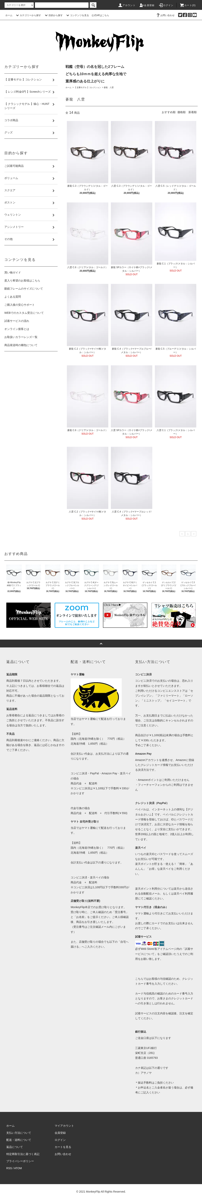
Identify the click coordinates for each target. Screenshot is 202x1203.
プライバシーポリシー (20, 1161)
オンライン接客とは (16, 329)
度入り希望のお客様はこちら (22, 280)
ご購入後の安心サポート (19, 304)
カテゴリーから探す (28, 15)
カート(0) (188, 5)
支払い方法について (18, 1132)
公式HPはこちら (100, 15)
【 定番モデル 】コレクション (87, 87)
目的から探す (53, 15)
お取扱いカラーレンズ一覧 (20, 337)
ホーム (8, 15)
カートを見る (63, 1147)
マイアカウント (64, 1125)
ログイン (166, 5)
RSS (9, 1168)
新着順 (192, 112)
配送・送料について (18, 1139)
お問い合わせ (165, 15)
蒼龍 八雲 (109, 87)
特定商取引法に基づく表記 (22, 1154)
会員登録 (146, 5)
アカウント (127, 5)
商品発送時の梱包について (20, 345)
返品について (14, 1147)
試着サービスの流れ (16, 320)
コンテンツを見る (77, 15)
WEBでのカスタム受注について (24, 312)
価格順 (181, 112)
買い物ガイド (12, 272)
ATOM (18, 1168)
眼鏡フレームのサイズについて (23, 288)
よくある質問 (12, 296)
